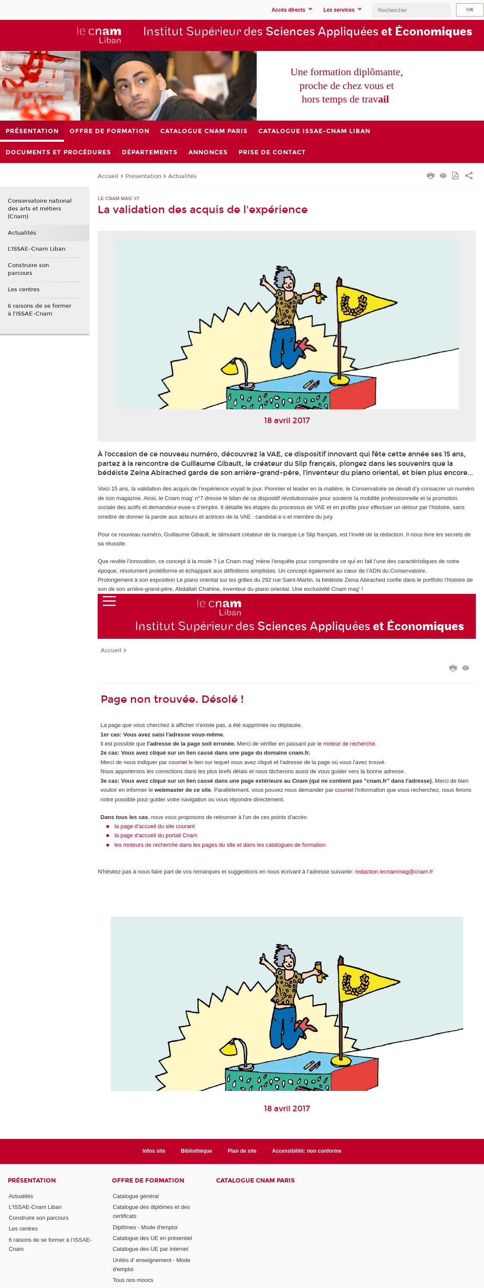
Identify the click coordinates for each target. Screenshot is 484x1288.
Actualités (182, 176)
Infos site (154, 1151)
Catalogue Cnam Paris (255, 1180)
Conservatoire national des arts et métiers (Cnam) (40, 209)
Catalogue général (136, 1196)
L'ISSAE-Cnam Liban (36, 248)
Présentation (143, 176)
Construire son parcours (28, 269)
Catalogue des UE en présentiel (152, 1238)
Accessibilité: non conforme (307, 1151)
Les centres (24, 289)
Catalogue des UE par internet (150, 1249)
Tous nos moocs (133, 1280)
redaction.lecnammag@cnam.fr (394, 871)
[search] (411, 10)
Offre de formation (148, 1180)
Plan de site (242, 1151)
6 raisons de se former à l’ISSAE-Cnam (39, 310)
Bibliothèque (196, 1151)
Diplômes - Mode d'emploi (145, 1227)
